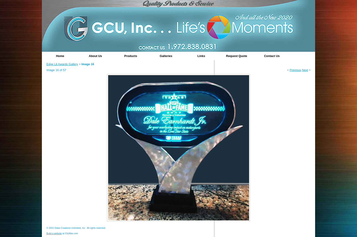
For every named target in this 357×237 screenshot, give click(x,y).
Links (201, 56)
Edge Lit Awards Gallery (62, 64)
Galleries (166, 56)
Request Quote (236, 56)
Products (130, 56)
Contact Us (272, 56)
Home (60, 56)
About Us (95, 56)
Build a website (54, 233)
